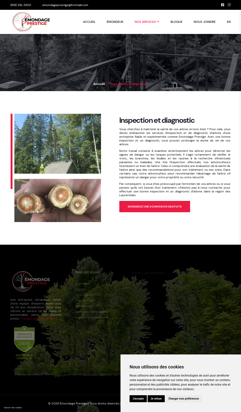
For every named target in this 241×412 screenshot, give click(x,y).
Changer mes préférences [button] (184, 398)
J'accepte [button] (138, 398)
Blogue (176, 22)
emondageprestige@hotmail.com (65, 5)
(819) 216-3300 (20, 5)
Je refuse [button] (156, 398)
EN (229, 22)
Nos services (147, 22)
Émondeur (115, 22)
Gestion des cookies (13, 407)
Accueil (89, 22)
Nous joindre (205, 22)
